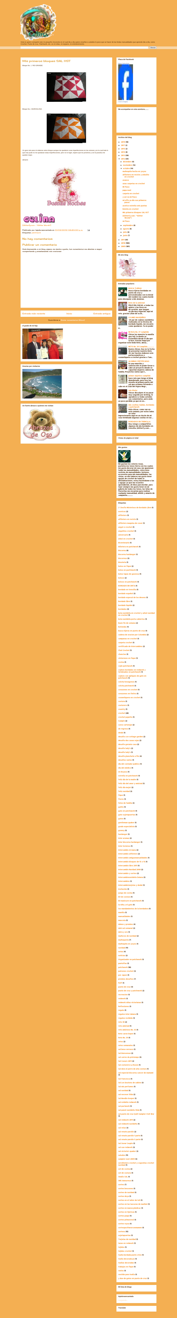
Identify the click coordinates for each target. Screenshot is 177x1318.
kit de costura (124, 897)
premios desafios (125, 979)
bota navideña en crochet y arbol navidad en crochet (136, 614)
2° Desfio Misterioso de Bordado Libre (134, 507)
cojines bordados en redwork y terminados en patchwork (132, 671)
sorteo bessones (125, 1188)
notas (120, 951)
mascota (121, 920)
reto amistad (123, 1026)
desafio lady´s (124, 748)
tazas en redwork (125, 1243)
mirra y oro (123, 932)
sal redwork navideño (127, 1124)
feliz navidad (124, 791)
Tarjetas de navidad (127, 1239)
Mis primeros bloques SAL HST (136, 212)
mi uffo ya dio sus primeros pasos (134, 201)
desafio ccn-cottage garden (130, 737)
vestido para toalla (126, 1274)
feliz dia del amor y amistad (130, 783)
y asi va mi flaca (130, 197)
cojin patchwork (125, 666)
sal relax (122, 1128)
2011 (123, 240)
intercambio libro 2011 (127, 866)
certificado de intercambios (130, 646)
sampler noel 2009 (126, 1159)
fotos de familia (125, 803)
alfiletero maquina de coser (130, 523)
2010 (123, 243)
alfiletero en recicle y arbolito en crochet (136, 176)
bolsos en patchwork (127, 582)
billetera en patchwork (128, 547)
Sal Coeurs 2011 (125, 1061)
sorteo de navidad (126, 1192)
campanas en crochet (127, 639)
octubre (126, 168)
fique (120, 795)
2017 (123, 145)
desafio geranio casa (127, 744)
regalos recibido (125, 1018)
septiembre (128, 225)
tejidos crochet (125, 1251)
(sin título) (132, 390)
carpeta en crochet (131, 193)
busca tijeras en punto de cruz (131, 631)
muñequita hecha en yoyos (134, 171)
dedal (120, 733)
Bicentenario (123, 543)
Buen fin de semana (126, 623)
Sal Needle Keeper (126, 1098)
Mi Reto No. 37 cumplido (138, 332)
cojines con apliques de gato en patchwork (132, 677)
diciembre (127, 162)
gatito (121, 807)
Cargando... (123, 1300)
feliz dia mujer (124, 787)
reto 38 (121, 1022)
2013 (123, 155)
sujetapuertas (124, 1235)
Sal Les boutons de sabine (129, 1083)
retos (120, 1041)
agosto (126, 229)
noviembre (128, 165)
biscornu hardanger (126, 554)
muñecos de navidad (127, 936)
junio (125, 235)
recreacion (123, 995)
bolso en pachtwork (127, 570)
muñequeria (123, 940)
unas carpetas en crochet (134, 183)
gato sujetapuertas (126, 815)
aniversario (123, 535)
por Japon (122, 975)
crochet (121, 713)
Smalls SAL (123, 1177)
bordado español (125, 593)
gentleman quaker (126, 822)
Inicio (69, 313)
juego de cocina (125, 893)
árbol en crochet (125, 539)
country (121, 709)
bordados (122, 609)
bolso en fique (124, 566)
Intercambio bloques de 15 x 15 (131, 862)
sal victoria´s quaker (127, 1151)
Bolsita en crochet (131, 209)
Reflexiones (123, 1006)
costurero (122, 705)
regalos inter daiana (127, 1014)
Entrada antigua (101, 313)
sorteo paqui (123, 1216)
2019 (123, 142)
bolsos (121, 578)
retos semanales (125, 1045)
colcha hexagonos (126, 682)
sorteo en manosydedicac (129, 1208)
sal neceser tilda (125, 1094)
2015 (123, 149)
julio (125, 232)
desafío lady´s (124, 752)
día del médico (124, 768)
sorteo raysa (123, 1224)
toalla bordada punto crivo (129, 1255)
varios (121, 1271)
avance (126, 180)
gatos (120, 819)
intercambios (124, 881)
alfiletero (122, 515)
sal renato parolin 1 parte (129, 1136)
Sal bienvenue (124, 1053)
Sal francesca (124, 1079)
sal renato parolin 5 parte (129, 1139)
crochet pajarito (125, 717)
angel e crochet (125, 527)
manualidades (124, 916)
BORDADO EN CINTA (126, 586)
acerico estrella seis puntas (135, 206)
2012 (123, 159)
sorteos (121, 1231)
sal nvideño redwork (127, 1102)
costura (121, 701)
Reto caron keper (125, 1034)
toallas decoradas (126, 1263)
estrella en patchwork (128, 776)
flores (121, 799)
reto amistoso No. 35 (127, 1030)
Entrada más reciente (33, 313)
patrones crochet (125, 971)
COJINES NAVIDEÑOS (137, 317)
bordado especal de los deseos (132, 597)
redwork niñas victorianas (129, 1002)
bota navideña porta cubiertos (131, 619)
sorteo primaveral (126, 1220)
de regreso (123, 729)
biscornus (122, 558)
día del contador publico (129, 764)
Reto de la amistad (136, 303)
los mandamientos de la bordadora (133, 909)
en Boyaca (122, 772)
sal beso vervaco (125, 1049)
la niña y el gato (125, 905)
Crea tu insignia (123, 101)
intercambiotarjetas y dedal (130, 885)
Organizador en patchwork (130, 959)
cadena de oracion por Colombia (132, 635)
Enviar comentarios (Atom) (73, 320)
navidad (121, 948)
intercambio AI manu (127, 850)
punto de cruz (124, 987)
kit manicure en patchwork (129, 901)
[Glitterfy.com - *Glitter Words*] (36, 225)
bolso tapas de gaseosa (128, 574)
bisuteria (122, 562)
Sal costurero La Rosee (128, 1065)
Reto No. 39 (123, 1038)
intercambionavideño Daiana (130, 877)
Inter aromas (123, 838)
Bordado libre (124, 601)
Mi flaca (126, 187)
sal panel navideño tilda (128, 1110)
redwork (122, 998)
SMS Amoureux (124, 1181)
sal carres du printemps (128, 1057)
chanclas (122, 654)
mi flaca (126, 221)
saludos (121, 1155)
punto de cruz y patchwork (130, 991)
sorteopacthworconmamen (130, 1228)
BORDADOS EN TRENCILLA (139, 422)
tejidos (121, 1247)
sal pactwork (124, 1106)
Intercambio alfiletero (127, 854)
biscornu (122, 550)
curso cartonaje (125, 725)
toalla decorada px (126, 1259)
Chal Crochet (123, 650)
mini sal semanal (125, 928)
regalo (121, 1010)
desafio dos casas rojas (128, 740)
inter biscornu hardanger (129, 842)
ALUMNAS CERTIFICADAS (138, 361)
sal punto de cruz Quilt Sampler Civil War (136, 1114)
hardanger (122, 834)
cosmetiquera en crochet (129, 697)
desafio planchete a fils (128, 756)
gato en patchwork (126, 811)
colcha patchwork (126, 686)
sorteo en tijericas (126, 1212)
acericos (122, 511)
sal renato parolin (126, 1132)
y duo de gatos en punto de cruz (132, 1278)
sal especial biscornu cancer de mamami (135, 1073)
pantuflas (122, 963)
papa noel (127, 190)
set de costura (124, 1173)
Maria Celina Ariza (123, 63)
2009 (123, 246)
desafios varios (125, 760)
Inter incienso (124, 846)
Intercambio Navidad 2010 (129, 869)
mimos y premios (125, 924)
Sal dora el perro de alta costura (132, 1069)
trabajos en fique (125, 1267)
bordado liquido (125, 605)
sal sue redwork (125, 1147)
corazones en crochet (127, 690)
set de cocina (124, 1169)
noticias (121, 955)
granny (121, 830)
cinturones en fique (127, 658)
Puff (120, 983)
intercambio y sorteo (127, 873)
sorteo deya (123, 1196)
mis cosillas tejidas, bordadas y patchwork (141, 406)
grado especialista (126, 826)
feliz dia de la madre (127, 779)
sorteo (121, 1184)
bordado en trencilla (127, 589)
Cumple (121, 721)
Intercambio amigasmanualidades (132, 858)
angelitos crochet (126, 531)
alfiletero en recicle (127, 519)
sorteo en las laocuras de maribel (133, 1204)
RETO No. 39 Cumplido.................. (141, 347)
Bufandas (122, 627)
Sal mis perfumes (125, 1086)
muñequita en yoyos (127, 944)
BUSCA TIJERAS (135, 288)
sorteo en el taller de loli (129, 1200)
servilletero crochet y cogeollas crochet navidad (136, 1164)
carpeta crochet (125, 642)
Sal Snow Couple (125, 1143)
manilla (121, 912)
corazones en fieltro (127, 694)
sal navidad (123, 1090)
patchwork (36, 233)
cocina (121, 662)
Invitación (122, 889)
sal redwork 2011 (125, 1120)
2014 (123, 152)
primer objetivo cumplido (139, 376)
